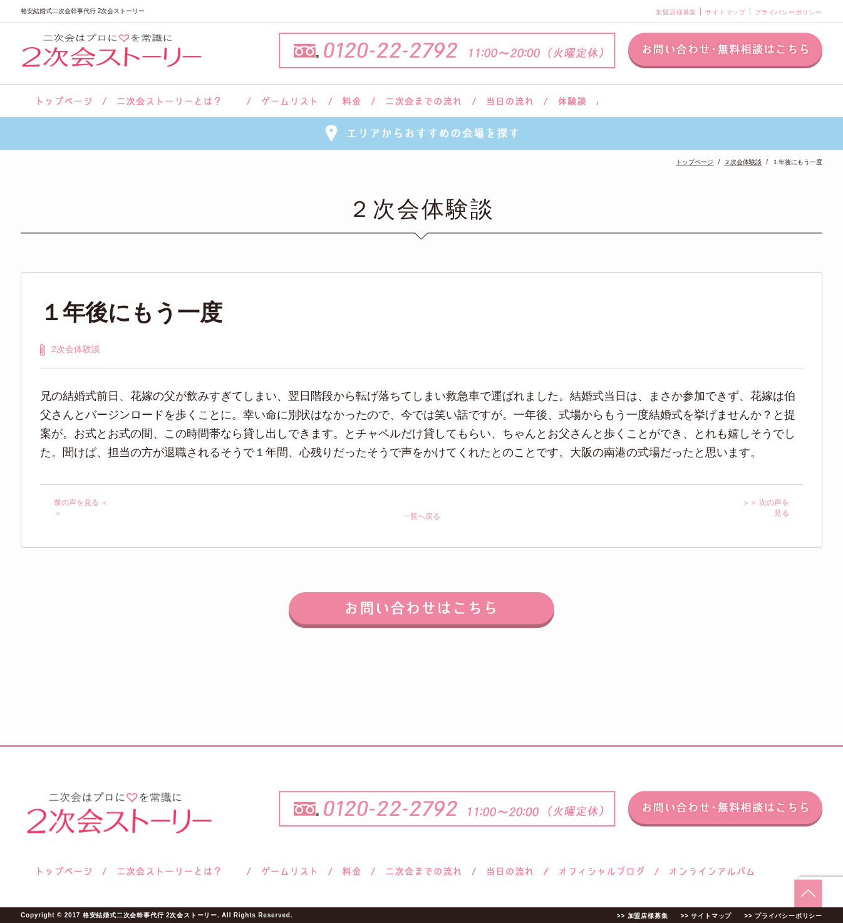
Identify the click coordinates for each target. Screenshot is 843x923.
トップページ (63, 101)
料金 (351, 101)
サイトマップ (725, 12)
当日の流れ (510, 101)
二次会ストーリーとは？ (177, 101)
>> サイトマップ (706, 915)
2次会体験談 (75, 349)
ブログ (602, 871)
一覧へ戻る (421, 516)
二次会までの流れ (423, 101)
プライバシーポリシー (788, 12)
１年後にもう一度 (131, 312)
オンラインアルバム (709, 871)
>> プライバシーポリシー (783, 915)
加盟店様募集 (676, 12)
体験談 (572, 101)
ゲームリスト (289, 101)
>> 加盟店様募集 (642, 915)
